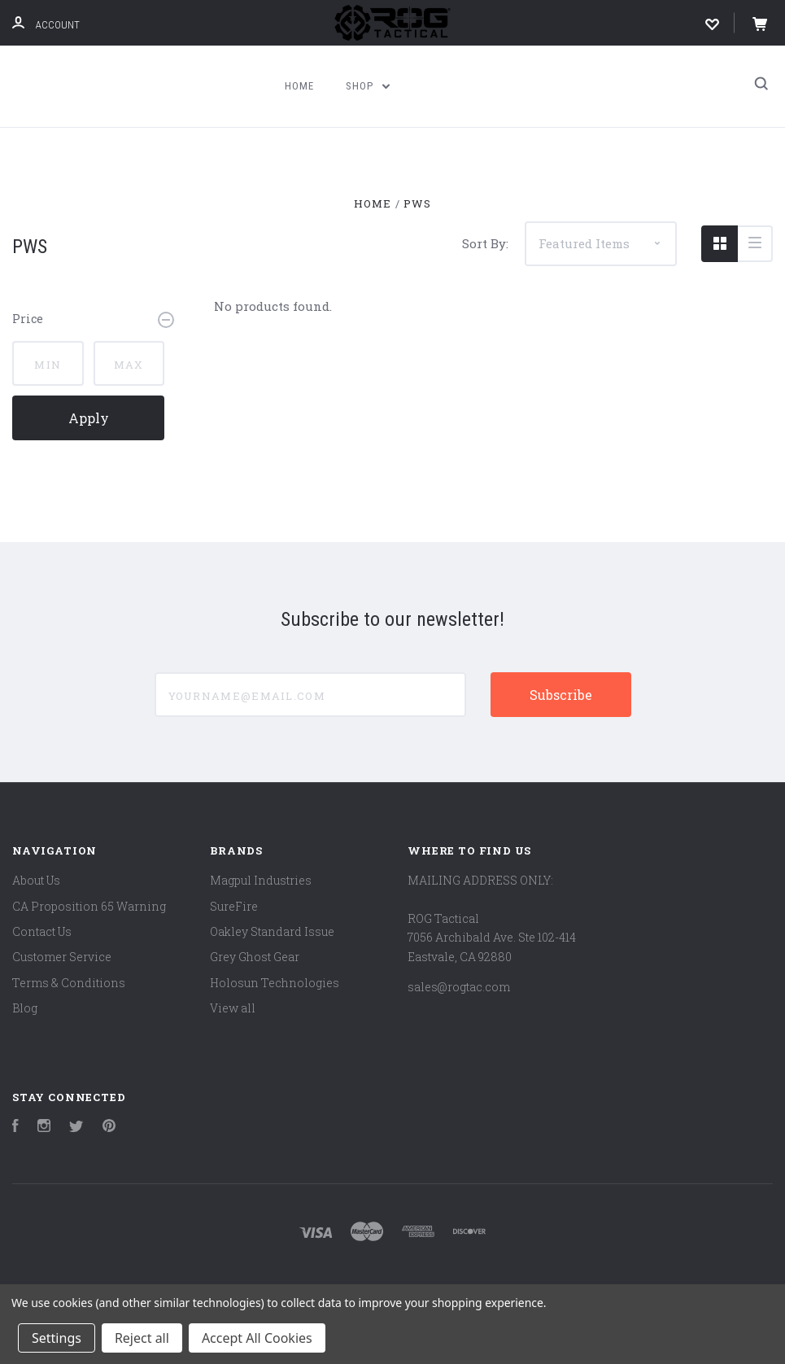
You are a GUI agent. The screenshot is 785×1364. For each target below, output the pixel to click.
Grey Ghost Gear (254, 956)
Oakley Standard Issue (272, 931)
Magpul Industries (261, 880)
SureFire (234, 906)
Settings (56, 1338)
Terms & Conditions (68, 982)
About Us (36, 880)
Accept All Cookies (257, 1338)
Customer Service (61, 956)
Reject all (142, 1338)
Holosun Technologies (274, 982)
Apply (88, 417)
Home (299, 86)
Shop (368, 86)
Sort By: (485, 243)
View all (232, 1008)
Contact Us (42, 931)
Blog (24, 1008)
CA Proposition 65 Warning (89, 906)
